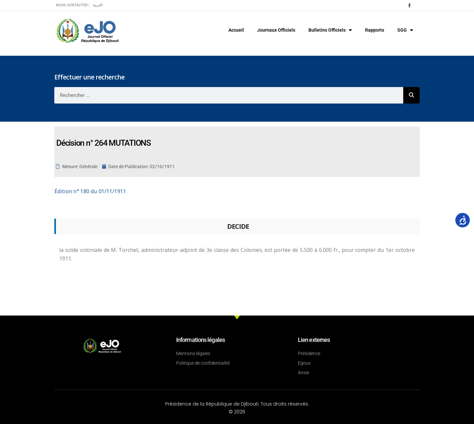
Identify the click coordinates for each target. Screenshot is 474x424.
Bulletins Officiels (330, 30)
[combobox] (228, 95)
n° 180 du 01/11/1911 (90, 191)
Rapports (374, 30)
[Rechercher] (411, 95)
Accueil (236, 30)
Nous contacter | (73, 5)
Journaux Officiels (276, 30)
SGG (405, 30)
